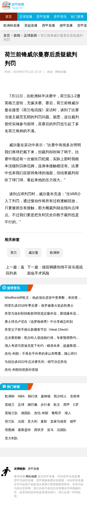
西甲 (66, 404)
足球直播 (25, 16)
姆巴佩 (32, 404)
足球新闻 (30, 35)
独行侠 (33, 396)
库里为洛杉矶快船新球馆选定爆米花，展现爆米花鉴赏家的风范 (42, 314)
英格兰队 (11, 413)
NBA (21, 396)
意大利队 (11, 438)
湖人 (67, 413)
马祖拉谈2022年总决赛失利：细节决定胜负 (36, 362)
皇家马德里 (58, 421)
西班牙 (39, 430)
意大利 (32, 421)
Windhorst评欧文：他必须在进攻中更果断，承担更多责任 (43, 298)
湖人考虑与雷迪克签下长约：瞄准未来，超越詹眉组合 (42, 346)
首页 (8, 16)
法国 (21, 421)
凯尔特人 (60, 396)
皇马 (50, 430)
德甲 (73, 421)
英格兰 (10, 404)
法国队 (62, 430)
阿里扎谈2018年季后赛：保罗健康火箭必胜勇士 (39, 305)
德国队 (26, 413)
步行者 (45, 404)
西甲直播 (48, 25)
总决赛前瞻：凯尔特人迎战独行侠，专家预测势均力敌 (42, 338)
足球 (21, 404)
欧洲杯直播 (11, 25)
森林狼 (46, 396)
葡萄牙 (56, 413)
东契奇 (75, 396)
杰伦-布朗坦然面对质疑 (21, 369)
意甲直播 (42, 16)
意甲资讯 (60, 16)
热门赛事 (77, 16)
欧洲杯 (55, 252)
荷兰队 (10, 421)
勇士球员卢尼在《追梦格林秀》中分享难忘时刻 (39, 321)
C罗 (76, 404)
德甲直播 (66, 25)
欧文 (57, 404)
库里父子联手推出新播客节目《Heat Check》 (37, 329)
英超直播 (30, 25)
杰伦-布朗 (41, 413)
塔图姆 (10, 430)
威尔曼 (33, 252)
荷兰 (13, 252)
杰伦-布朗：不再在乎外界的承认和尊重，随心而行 (41, 353)
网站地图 (31, 476)
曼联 (44, 421)
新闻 (17, 35)
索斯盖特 (24, 430)
